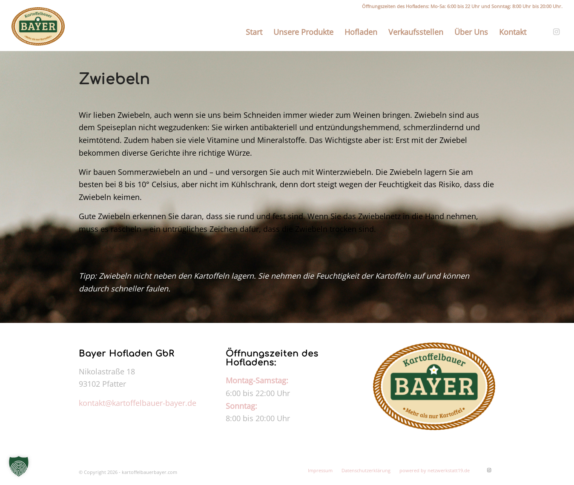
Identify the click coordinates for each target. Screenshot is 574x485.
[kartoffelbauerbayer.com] (38, 26)
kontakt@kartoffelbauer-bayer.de (137, 403)
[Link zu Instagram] (556, 31)
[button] (18, 466)
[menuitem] (254, 32)
